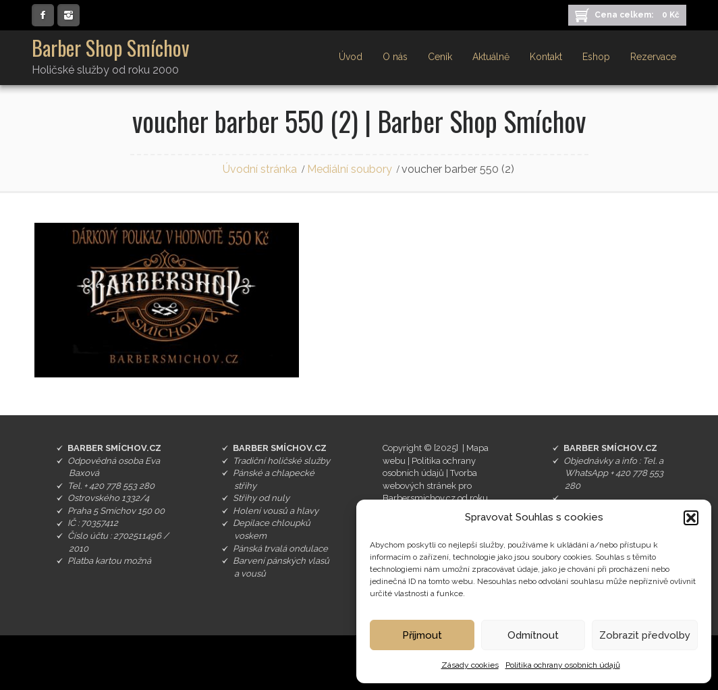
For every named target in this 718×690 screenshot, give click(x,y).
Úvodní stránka (260, 169)
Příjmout (422, 635)
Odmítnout (533, 635)
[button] (691, 518)
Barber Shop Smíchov (111, 47)
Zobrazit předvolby (644, 635)
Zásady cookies (470, 665)
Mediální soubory (349, 169)
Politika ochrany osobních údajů (562, 665)
